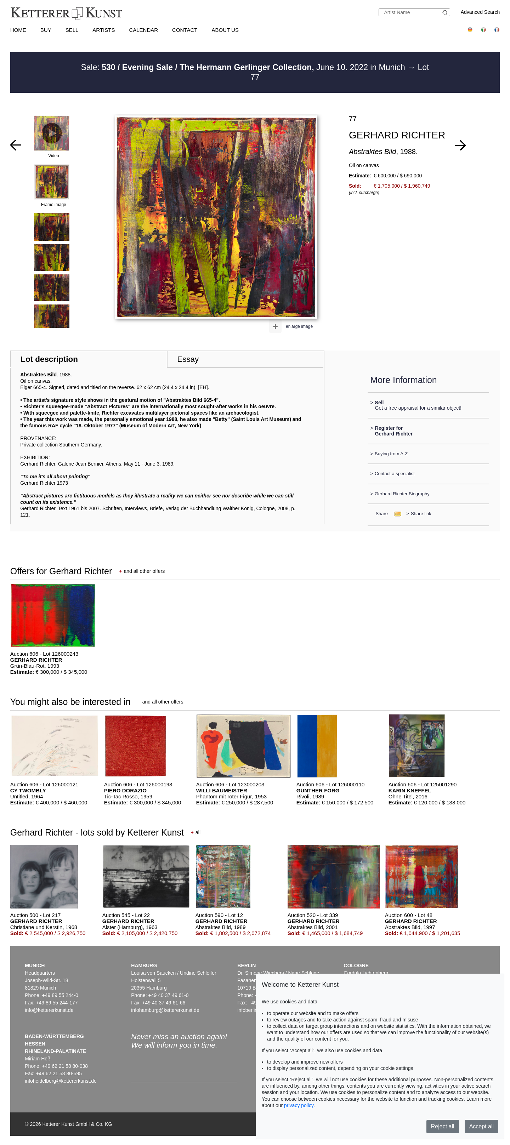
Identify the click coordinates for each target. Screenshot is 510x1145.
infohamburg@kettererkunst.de (165, 1010)
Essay (188, 359)
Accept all (481, 1126)
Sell (72, 30)
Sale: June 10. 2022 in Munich (244, 67)
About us (225, 30)
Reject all (442, 1126)
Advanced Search (480, 12)
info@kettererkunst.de (49, 1010)
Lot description (49, 359)
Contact (184, 30)
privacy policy (298, 1105)
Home (18, 30)
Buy (45, 30)
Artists (103, 30)
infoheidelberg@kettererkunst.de (61, 1081)
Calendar (143, 30)
